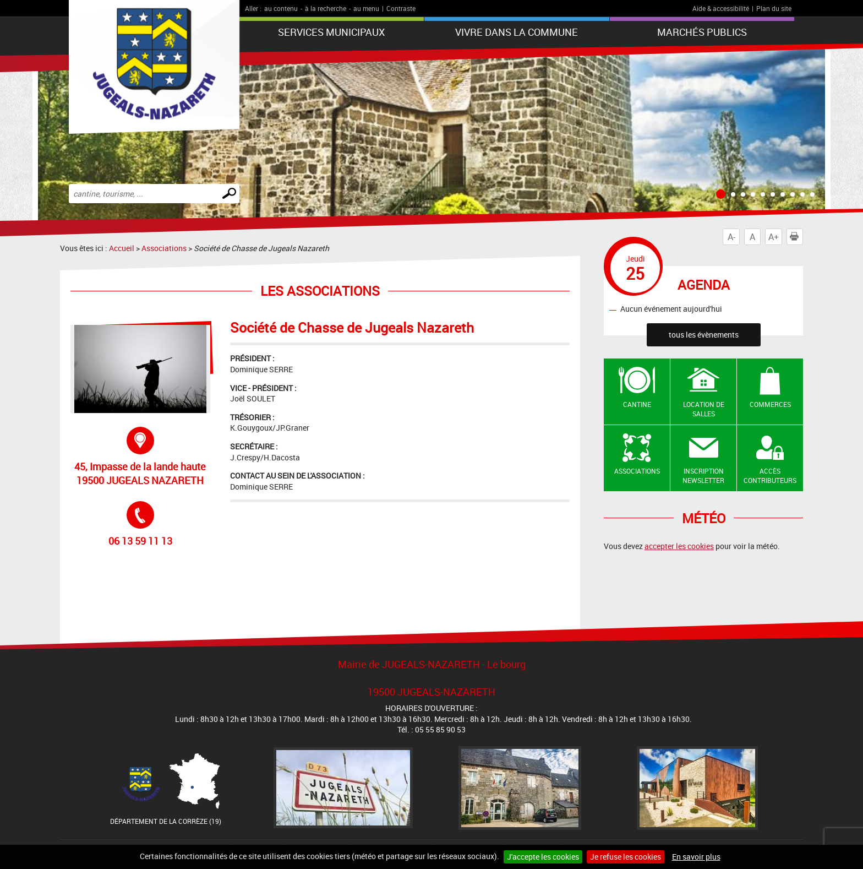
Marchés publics (702, 32)
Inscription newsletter (703, 475)
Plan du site (773, 8)
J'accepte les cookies (543, 856)
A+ (773, 237)
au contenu (281, 8)
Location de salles (703, 409)
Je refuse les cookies (625, 856)
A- (731, 237)
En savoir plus (696, 856)
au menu (366, 8)
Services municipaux (331, 32)
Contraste (401, 8)
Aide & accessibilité (720, 8)
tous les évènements (704, 334)
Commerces (770, 404)
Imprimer (796, 237)
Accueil (121, 248)
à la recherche (325, 8)
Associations (164, 248)
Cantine (637, 404)
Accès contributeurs (770, 475)
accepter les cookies (679, 546)
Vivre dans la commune (516, 32)
